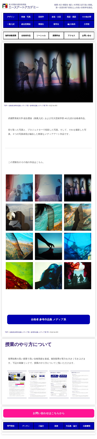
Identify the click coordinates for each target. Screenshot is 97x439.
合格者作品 (26, 36)
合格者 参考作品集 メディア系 (19, 105)
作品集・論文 (71, 426)
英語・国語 (71, 17)
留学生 (56, 24)
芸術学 (41, 17)
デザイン (10, 17)
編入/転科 (71, 24)
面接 (56, 426)
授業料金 (56, 36)
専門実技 (10, 426)
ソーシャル (41, 36)
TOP (5, 105)
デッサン (26, 426)
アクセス (71, 36)
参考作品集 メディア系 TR (39, 105)
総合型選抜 (26, 24)
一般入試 (10, 24)
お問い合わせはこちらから (49, 413)
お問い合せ (86, 36)
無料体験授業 (10, 36)
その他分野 (86, 17)
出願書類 (86, 426)
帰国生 (41, 24)
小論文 (41, 426)
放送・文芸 (56, 17)
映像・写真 (26, 17)
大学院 (86, 24)
